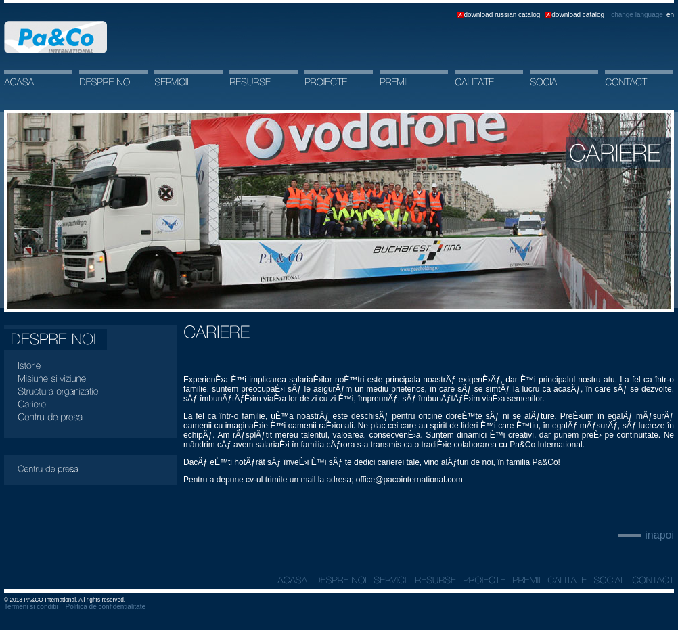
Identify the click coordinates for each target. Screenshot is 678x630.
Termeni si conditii (31, 606)
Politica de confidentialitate (105, 606)
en (670, 14)
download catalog (577, 14)
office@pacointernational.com (409, 480)
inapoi (659, 535)
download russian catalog (502, 14)
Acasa (55, 37)
